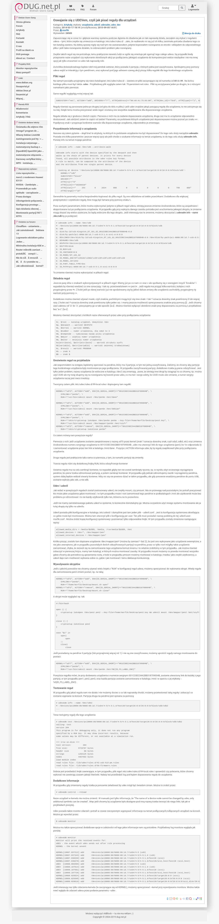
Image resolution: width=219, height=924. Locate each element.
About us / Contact (25, 58)
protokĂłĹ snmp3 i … (27, 253)
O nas (19, 46)
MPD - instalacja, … (25, 163)
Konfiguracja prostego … (28, 204)
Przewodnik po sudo (26, 188)
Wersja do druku (191, 33)
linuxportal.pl (22, 86)
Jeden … (20, 241)
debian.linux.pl (23, 90)
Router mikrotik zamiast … (29, 249)
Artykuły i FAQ (23, 117)
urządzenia (87, 24)
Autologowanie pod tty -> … (29, 139)
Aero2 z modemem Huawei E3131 (29, 179)
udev (113, 24)
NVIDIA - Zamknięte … (27, 184)
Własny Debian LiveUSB (28, 135)
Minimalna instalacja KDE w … (31, 245)
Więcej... (20, 98)
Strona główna (23, 22)
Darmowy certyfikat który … (29, 159)
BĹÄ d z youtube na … (28, 261)
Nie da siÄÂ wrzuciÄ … (29, 258)
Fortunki (20, 38)
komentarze (22, 112)
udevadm (105, 24)
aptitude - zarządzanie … (28, 192)
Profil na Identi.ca (25, 50)
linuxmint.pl (22, 94)
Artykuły (71, 8)
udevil (97, 24)
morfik (64, 30)
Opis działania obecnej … (28, 209)
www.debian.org (24, 82)
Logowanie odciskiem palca (30, 237)
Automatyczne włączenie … (29, 155)
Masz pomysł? (23, 72)
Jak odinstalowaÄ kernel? (29, 266)
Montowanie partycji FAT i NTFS (29, 214)
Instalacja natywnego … (28, 143)
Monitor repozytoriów (26, 68)
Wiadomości (22, 108)
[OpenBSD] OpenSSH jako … (30, 151)
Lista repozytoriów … (26, 173)
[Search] (168, 7)
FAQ (83, 8)
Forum (93, 8)
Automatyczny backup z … (29, 147)
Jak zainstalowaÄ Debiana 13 (30, 232)
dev (118, 24)
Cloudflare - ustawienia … (28, 226)
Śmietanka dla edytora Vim (29, 127)
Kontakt (20, 42)
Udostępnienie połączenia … (30, 200)
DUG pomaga (22, 54)
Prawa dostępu (23, 196)
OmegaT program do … (27, 131)
